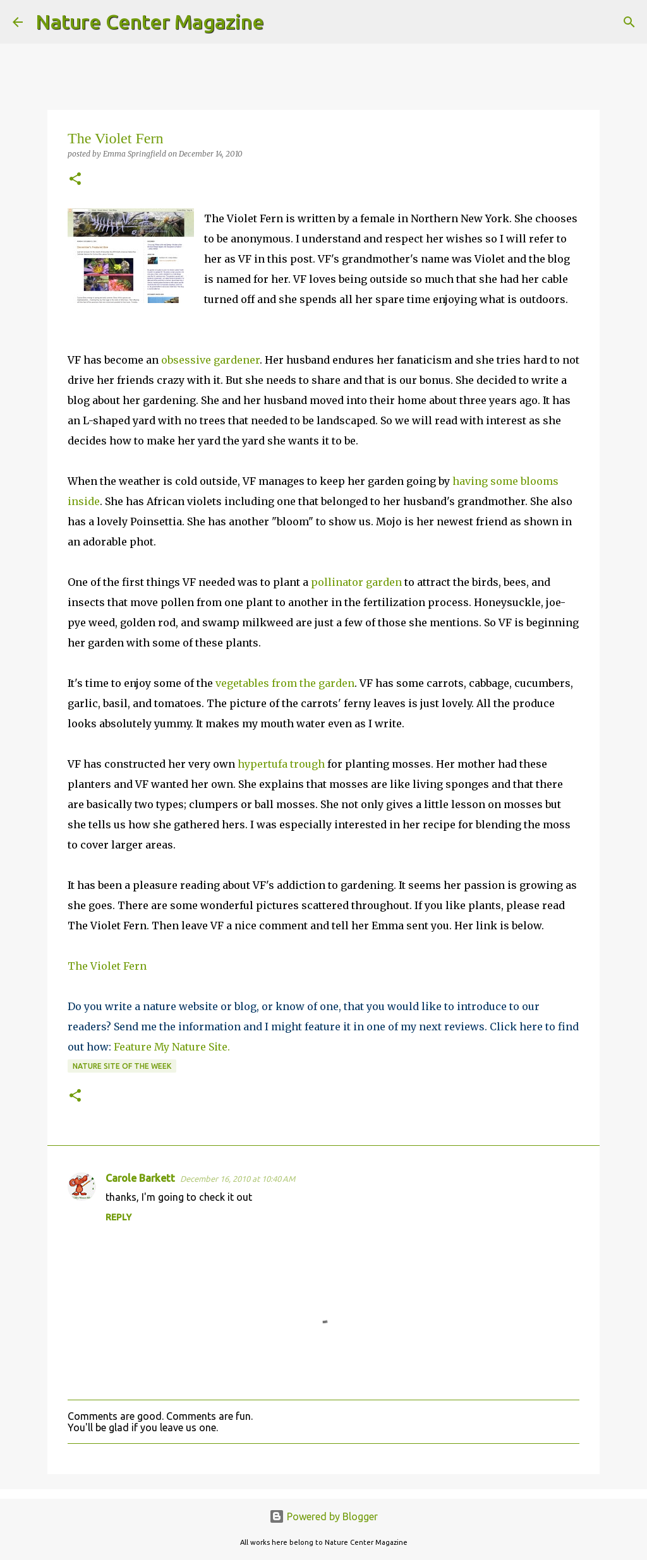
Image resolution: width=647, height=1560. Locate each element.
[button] (75, 179)
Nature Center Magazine (149, 21)
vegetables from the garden (284, 683)
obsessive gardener (210, 360)
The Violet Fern (107, 966)
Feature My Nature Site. (172, 1046)
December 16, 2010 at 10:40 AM (237, 1178)
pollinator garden (356, 582)
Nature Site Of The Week (122, 1066)
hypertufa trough (281, 764)
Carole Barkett (140, 1178)
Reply (118, 1217)
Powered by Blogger (323, 1516)
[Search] (281, 22)
